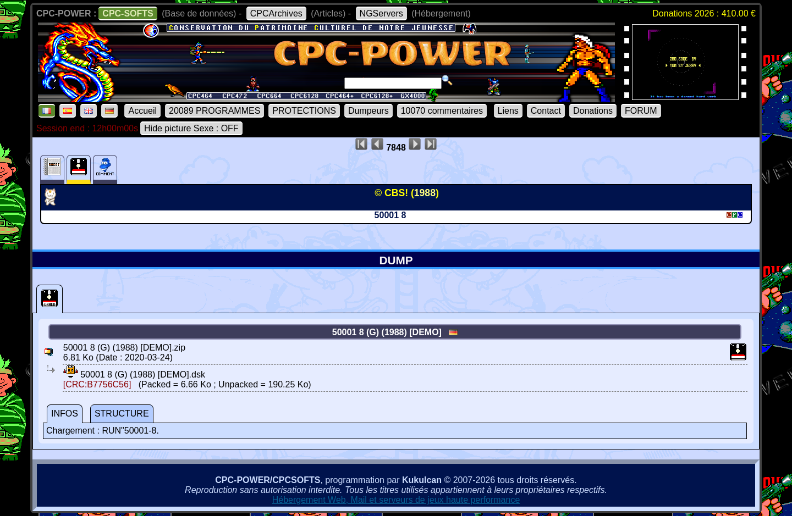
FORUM (641, 110)
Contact (546, 110)
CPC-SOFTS (127, 13)
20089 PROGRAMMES (214, 110)
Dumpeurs (368, 110)
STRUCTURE (122, 413)
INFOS (64, 413)
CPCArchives (276, 13)
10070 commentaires (442, 110)
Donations (593, 110)
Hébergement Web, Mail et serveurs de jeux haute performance (396, 499)
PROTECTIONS (304, 110)
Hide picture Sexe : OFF (191, 128)
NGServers (381, 13)
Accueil (142, 110)
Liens (508, 110)
